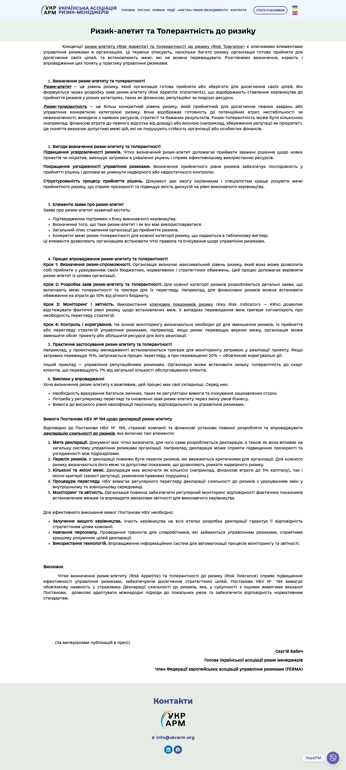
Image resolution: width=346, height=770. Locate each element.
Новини (158, 10)
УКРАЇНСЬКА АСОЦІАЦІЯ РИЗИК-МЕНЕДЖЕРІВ (88, 10)
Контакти (238, 10)
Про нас (143, 10)
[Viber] (333, 758)
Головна (128, 10)
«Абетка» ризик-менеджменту (202, 10)
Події (171, 10)
